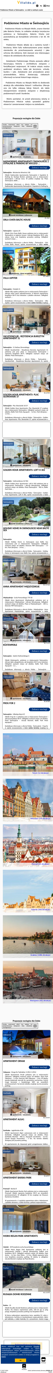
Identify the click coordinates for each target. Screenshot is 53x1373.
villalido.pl (26, 2)
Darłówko (7, 1093)
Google (36, 1346)
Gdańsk (6, 1209)
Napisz (50, 1372)
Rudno (6, 1268)
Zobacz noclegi (39, 167)
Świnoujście (8, 135)
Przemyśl (6, 1151)
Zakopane (7, 1035)
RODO (4, 1357)
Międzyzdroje (8, 560)
